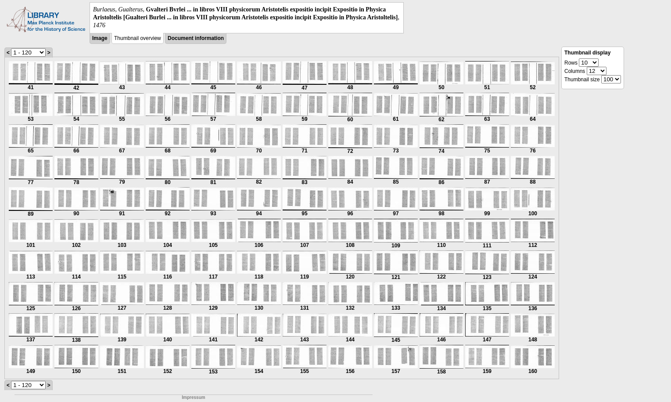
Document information (196, 38)
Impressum (193, 397)
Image (100, 38)
